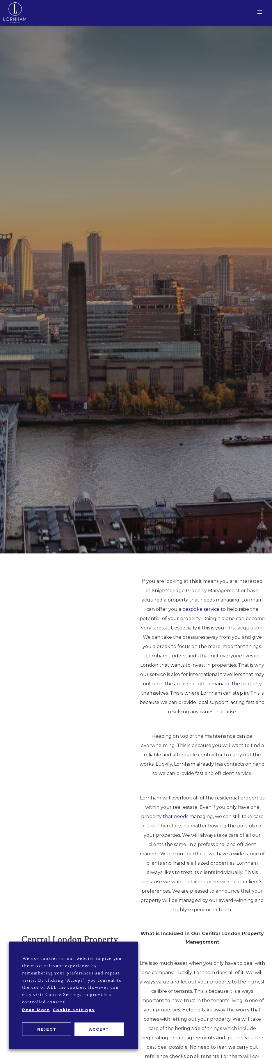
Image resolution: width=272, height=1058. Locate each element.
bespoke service (201, 609)
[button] (260, 12)
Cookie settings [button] (74, 1009)
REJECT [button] (46, 1029)
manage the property (236, 684)
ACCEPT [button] (99, 1029)
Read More (36, 1009)
